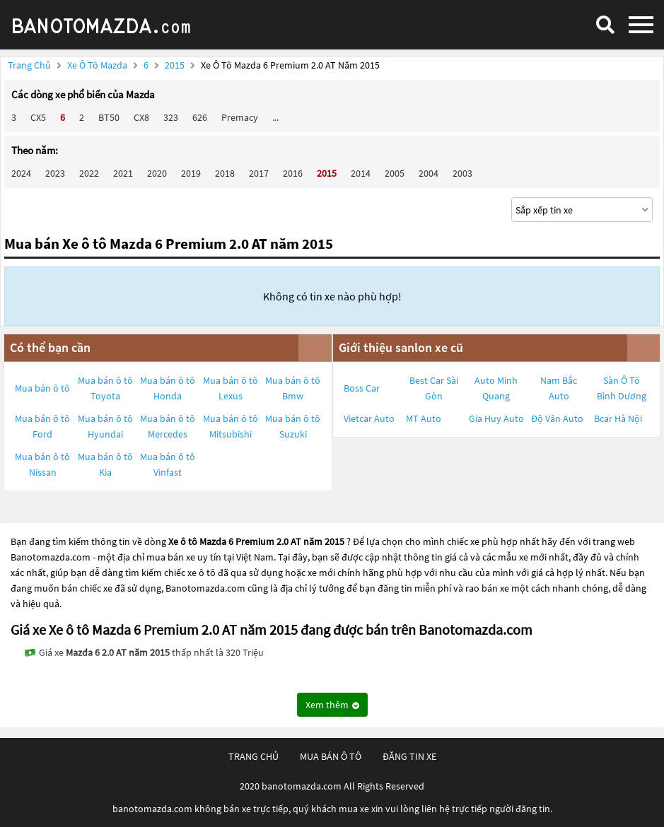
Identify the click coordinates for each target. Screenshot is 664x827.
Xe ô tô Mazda (97, 65)
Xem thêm (332, 704)
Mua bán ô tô (42, 388)
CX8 (141, 117)
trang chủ (253, 756)
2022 (89, 173)
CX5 (38, 117)
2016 (293, 173)
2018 (225, 173)
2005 (394, 173)
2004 (428, 173)
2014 (361, 173)
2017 (259, 173)
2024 (21, 173)
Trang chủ (29, 65)
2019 (191, 173)
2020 (157, 173)
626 (199, 117)
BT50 (109, 117)
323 (170, 117)
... (275, 117)
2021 (123, 173)
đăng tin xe (409, 756)
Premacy (239, 117)
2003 (462, 173)
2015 (176, 65)
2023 (55, 173)
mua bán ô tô (330, 756)
